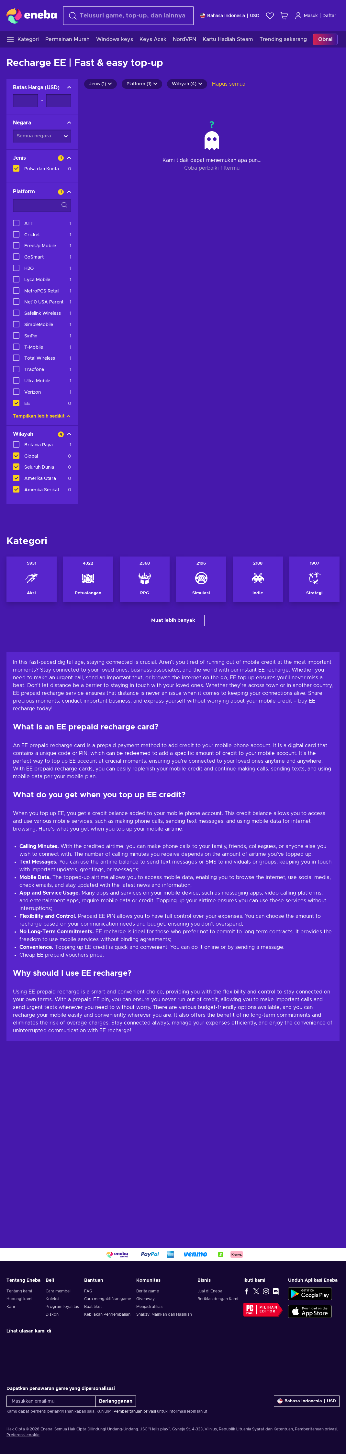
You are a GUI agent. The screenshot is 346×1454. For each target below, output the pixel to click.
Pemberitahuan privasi (135, 1411)
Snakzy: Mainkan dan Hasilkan (164, 1314)
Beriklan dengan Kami (217, 1299)
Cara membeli (59, 1291)
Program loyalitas (62, 1307)
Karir (11, 1307)
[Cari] (128, 16)
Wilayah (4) (187, 84)
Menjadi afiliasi (149, 1307)
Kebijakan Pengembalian (107, 1314)
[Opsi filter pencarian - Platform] (42, 205)
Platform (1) (142, 84)
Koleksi (52, 1299)
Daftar (329, 16)
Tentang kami (19, 1291)
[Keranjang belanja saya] (284, 15)
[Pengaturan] (230, 15)
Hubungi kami (19, 1299)
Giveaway (145, 1299)
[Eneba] (31, 15)
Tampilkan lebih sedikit (42, 416)
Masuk (306, 16)
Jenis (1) (100, 84)
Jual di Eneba (209, 1291)
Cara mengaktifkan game (107, 1299)
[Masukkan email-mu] (51, 1401)
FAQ (88, 1291)
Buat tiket (93, 1307)
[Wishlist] (270, 15)
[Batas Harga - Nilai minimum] (25, 100)
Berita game (147, 1291)
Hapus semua (228, 84)
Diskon (52, 1314)
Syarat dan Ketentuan (272, 1429)
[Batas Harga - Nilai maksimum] (58, 100)
